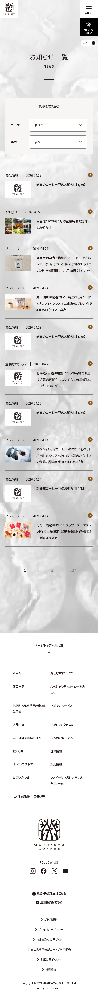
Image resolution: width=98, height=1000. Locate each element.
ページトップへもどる (49, 648)
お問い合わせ (21, 777)
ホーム (17, 673)
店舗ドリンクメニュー (63, 724)
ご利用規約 (51, 919)
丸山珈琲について (61, 673)
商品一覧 (18, 686)
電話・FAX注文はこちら (51, 893)
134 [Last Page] (73, 570)
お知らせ (18, 751)
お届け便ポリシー (50, 959)
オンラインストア (23, 764)
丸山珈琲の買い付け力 (27, 738)
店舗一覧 (18, 724)
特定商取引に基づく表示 (50, 939)
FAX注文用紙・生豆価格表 (29, 796)
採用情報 (56, 764)
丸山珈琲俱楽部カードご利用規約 (51, 949)
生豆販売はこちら (51, 902)
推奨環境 (50, 969)
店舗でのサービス (61, 705)
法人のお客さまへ (61, 738)
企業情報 (56, 751)
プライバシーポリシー (50, 929)
